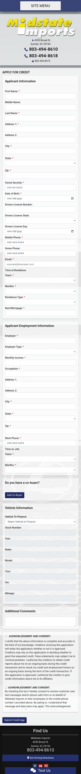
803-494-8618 (43, 55)
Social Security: (13, 182)
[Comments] (40, 622)
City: (7, 146)
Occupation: (11, 368)
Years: (8, 275)
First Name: (11, 91)
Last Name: (11, 113)
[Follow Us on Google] (46, 766)
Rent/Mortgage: (14, 308)
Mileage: (10, 593)
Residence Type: (14, 297)
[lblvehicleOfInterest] (40, 522)
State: (8, 158)
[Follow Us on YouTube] (40, 766)
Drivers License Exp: (16, 226)
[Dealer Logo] (41, 27)
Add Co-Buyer (14, 495)
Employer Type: (13, 346)
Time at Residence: (15, 270)
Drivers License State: (17, 215)
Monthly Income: (14, 357)
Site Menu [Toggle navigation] (40, 6)
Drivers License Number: (18, 204)
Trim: (8, 571)
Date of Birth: (12, 193)
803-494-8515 (42, 60)
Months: (9, 286)
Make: (8, 549)
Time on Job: (12, 449)
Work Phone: (12, 438)
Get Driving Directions (40, 757)
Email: (8, 259)
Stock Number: (13, 527)
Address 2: (11, 135)
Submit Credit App (14, 720)
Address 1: (11, 124)
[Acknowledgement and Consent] (6, 636)
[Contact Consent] (6, 688)
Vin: (7, 582)
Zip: (7, 170)
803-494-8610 (43, 49)
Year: (8, 538)
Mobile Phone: (13, 237)
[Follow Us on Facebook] (35, 766)
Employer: (10, 335)
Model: (9, 560)
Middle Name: (13, 102)
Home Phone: (12, 248)
